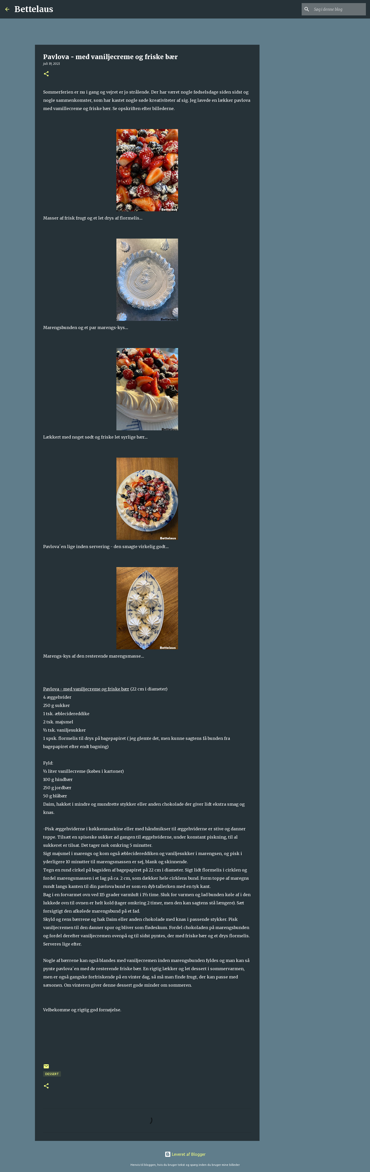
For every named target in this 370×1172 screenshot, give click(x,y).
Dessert (52, 1074)
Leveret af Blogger (185, 1154)
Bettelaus (33, 9)
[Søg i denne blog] (339, 9)
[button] (46, 74)
